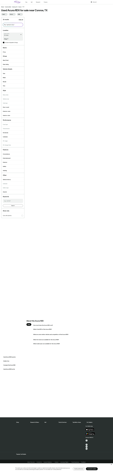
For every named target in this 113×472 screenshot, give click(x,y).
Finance (45, 2)
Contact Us (39, 462)
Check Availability (32, 51)
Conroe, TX (14, 6)
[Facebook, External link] (87, 443)
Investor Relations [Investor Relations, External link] (48, 462)
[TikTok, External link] (87, 440)
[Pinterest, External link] (87, 449)
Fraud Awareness (75, 462)
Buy (26, 2)
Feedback (83, 462)
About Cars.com (31, 462)
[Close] (111, 464)
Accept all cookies (92, 468)
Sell (31, 2)
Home (2, 6)
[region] (56, 467)
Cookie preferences (79, 468)
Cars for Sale (8, 6)
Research (38, 2)
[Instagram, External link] (87, 447)
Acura (20, 6)
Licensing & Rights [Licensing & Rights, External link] (64, 462)
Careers (56, 462)
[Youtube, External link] (87, 445)
